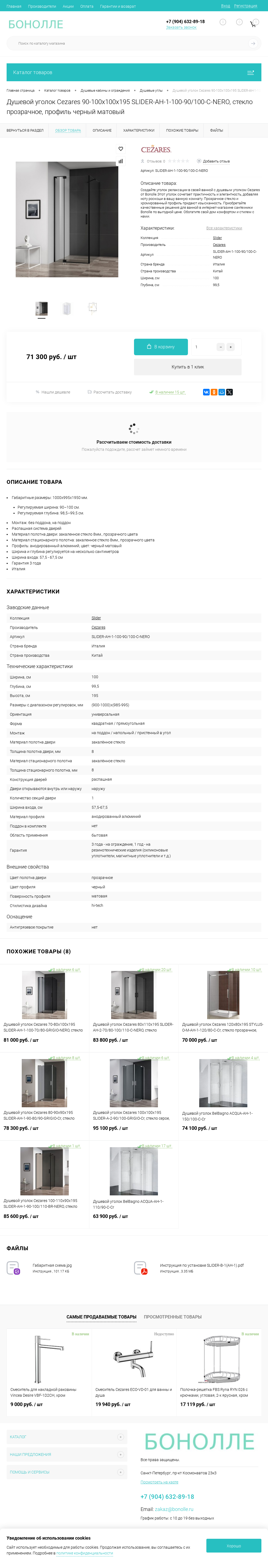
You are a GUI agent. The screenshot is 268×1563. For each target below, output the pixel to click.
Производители (42, 6)
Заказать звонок (181, 27)
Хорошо (234, 1546)
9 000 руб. (26, 1404)
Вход (225, 6)
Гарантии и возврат (118, 6)
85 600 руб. (45, 1219)
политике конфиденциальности (84, 1553)
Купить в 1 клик (188, 367)
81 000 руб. (45, 1043)
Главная (14, 6)
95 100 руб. (134, 1131)
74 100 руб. (223, 1131)
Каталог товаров (134, 72)
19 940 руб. (112, 1404)
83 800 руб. (134, 1043)
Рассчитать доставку (109, 392)
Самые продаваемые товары (101, 1317)
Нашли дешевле (52, 392)
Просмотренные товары (173, 1317)
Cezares (219, 245)
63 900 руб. (134, 1219)
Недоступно (164, 1334)
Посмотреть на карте (159, 1482)
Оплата (87, 6)
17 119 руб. (197, 1404)
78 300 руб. (45, 1131)
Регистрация (245, 6)
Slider (217, 238)
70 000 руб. (223, 1043)
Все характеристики (224, 228)
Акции (68, 6)
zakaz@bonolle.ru (174, 1509)
